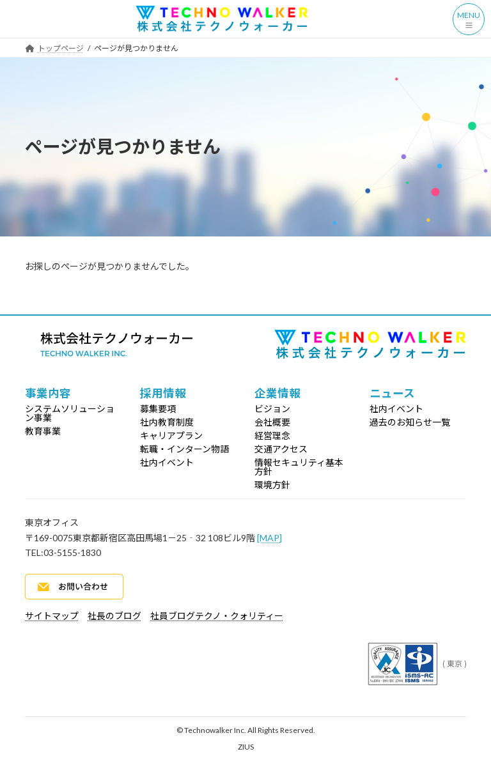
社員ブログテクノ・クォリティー (216, 615)
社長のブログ (114, 615)
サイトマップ (52, 615)
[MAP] (269, 537)
